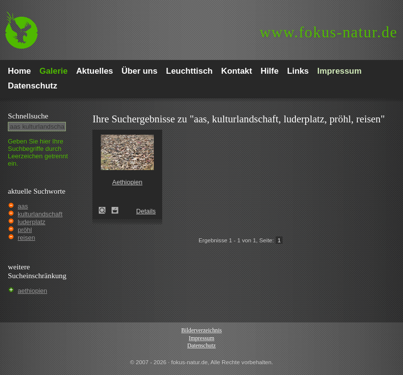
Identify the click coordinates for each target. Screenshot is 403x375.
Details (146, 211)
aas (23, 206)
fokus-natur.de (328, 32)
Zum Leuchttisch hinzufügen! (115, 210)
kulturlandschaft (40, 214)
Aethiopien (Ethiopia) (105, 210)
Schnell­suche (28, 116)
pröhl (25, 229)
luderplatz (31, 222)
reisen (26, 237)
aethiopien (32, 290)
